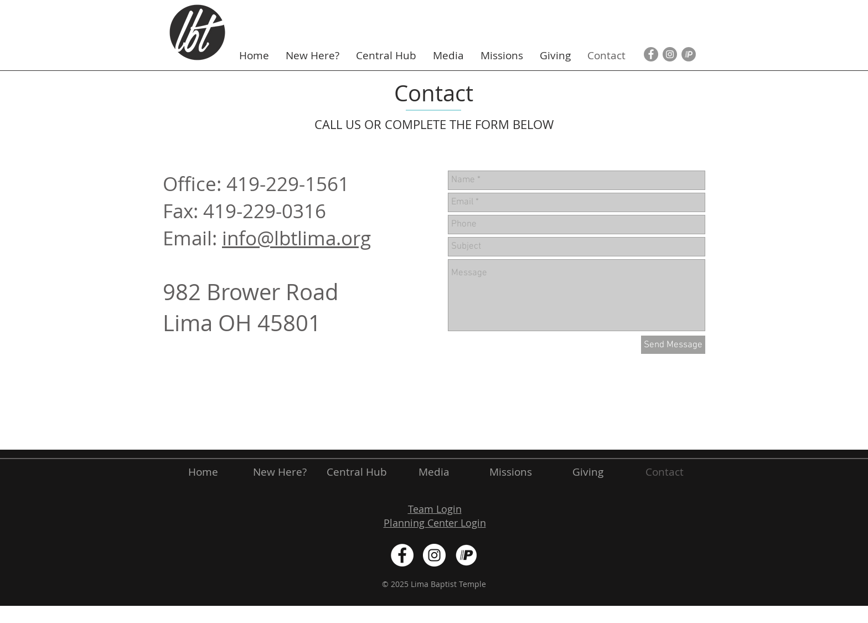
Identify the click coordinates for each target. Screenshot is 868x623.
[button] (312, 55)
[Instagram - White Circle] (434, 555)
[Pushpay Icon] (688, 54)
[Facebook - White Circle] (402, 555)
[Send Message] (673, 345)
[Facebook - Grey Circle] (651, 54)
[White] (466, 555)
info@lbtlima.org (296, 238)
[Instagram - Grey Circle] (670, 54)
